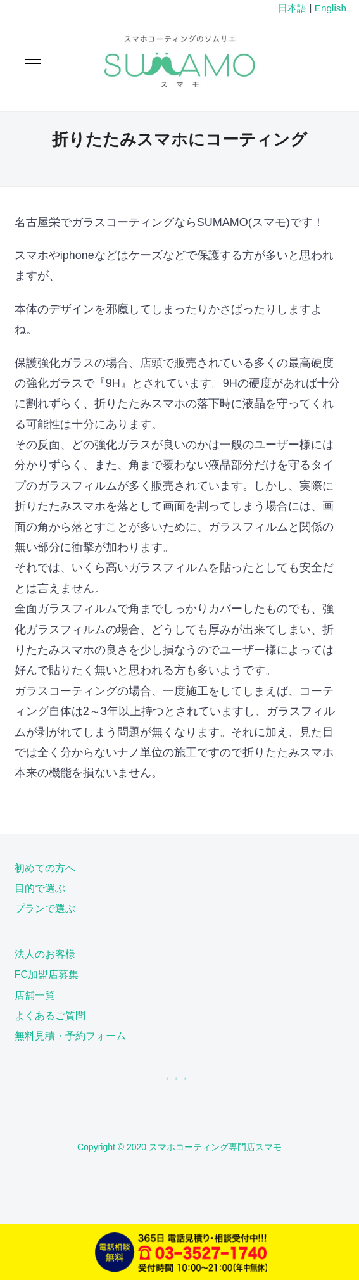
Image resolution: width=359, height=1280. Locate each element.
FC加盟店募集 (47, 974)
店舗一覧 (35, 995)
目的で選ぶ (40, 888)
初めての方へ (45, 868)
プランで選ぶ (45, 908)
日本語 (292, 8)
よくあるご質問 (50, 1015)
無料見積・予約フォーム (70, 1035)
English (330, 8)
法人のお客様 (45, 954)
